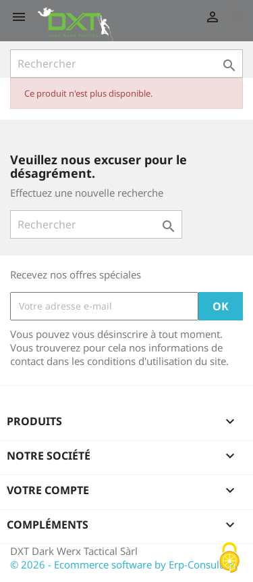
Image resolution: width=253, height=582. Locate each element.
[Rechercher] (126, 63)
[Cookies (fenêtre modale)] (229, 558)
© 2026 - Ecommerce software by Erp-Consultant (123, 564)
